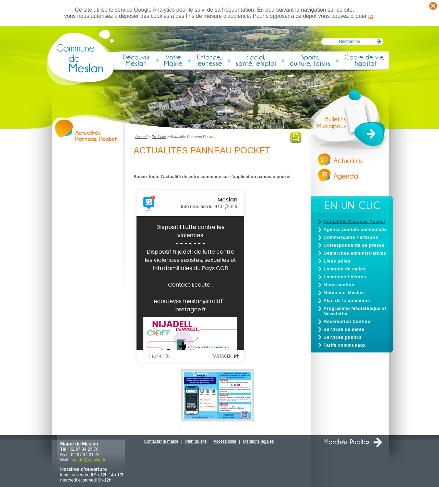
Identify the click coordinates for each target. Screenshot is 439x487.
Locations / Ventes (345, 276)
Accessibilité (225, 441)
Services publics (343, 337)
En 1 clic (159, 137)
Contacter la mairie (161, 441)
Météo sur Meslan (344, 292)
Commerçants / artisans (351, 237)
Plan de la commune (347, 300)
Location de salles (345, 268)
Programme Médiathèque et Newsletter (355, 311)
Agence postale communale (355, 229)
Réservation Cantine (347, 321)
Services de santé (344, 329)
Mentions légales (258, 441)
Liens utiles (337, 261)
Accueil (141, 137)
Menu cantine (339, 284)
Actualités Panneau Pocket (354, 221)
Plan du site (196, 441)
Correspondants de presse (354, 245)
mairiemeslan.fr (88, 459)
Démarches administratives (355, 253)
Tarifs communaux (345, 345)
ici (370, 16)
